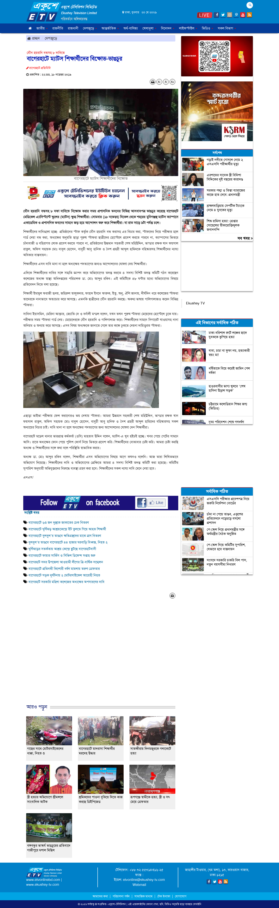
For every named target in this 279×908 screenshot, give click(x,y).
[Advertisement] (100, 655)
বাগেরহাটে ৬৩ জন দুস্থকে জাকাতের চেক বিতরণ (58, 522)
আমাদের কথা (101, 896)
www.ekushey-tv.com (42, 884)
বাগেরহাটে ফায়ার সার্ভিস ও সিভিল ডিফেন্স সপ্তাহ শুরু (61, 555)
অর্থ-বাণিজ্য (130, 28)
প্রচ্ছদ (33, 38)
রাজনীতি (57, 28)
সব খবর (245, 238)
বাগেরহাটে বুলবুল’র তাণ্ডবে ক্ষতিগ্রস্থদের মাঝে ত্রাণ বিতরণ (64, 535)
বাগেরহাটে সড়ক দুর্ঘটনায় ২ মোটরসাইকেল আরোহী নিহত (64, 575)
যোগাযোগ (180, 896)
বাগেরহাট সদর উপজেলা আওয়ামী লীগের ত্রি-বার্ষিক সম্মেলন (65, 562)
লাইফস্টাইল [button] (188, 28)
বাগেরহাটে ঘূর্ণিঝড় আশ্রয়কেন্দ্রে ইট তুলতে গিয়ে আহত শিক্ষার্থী (67, 529)
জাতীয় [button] (42, 28)
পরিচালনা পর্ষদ (121, 896)
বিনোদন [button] (167, 28)
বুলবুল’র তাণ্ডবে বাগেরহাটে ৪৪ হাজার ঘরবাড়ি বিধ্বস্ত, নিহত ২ (68, 542)
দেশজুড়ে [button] (90, 28)
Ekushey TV (195, 303)
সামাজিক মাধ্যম (143, 896)
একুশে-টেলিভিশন (117, 904)
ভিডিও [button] (207, 28)
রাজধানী (73, 28)
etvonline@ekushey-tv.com (144, 879)
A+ (172, 82)
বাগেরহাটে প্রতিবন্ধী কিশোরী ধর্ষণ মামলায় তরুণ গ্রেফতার (64, 568)
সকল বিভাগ (227, 28)
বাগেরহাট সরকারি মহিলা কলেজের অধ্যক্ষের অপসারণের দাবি (66, 582)
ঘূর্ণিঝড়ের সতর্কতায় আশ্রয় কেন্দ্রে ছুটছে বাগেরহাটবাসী (62, 549)
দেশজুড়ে (51, 38)
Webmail (139, 884)
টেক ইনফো (164, 896)
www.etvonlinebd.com (43, 879)
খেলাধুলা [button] (149, 28)
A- (159, 82)
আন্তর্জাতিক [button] (110, 28)
